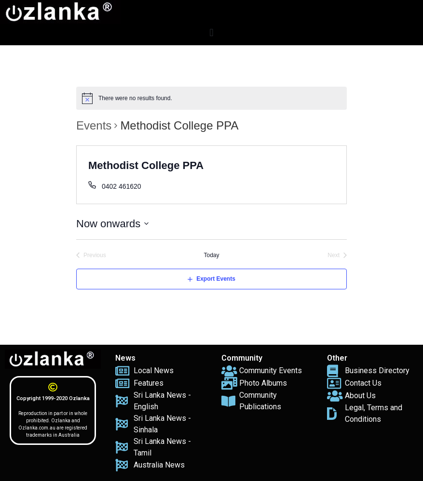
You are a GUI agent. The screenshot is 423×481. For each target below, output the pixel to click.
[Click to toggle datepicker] (112, 224)
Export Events (215, 278)
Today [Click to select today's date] (211, 255)
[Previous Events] (91, 255)
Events (93, 125)
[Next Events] (337, 255)
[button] (211, 32)
